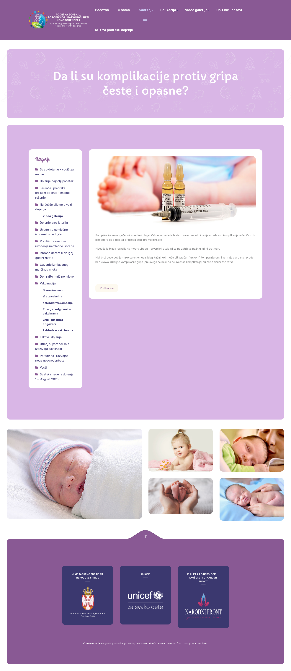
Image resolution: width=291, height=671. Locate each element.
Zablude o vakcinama (58, 330)
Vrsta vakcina (52, 296)
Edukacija (168, 10)
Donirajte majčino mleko (57, 276)
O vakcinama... (53, 290)
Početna (102, 10)
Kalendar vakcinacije (58, 303)
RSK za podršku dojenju (114, 30)
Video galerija (196, 10)
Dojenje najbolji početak (56, 181)
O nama (124, 10)
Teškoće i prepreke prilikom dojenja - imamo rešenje (52, 192)
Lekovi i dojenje (51, 337)
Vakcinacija (48, 283)
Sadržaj (145, 10)
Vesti (43, 367)
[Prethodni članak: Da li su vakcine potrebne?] (106, 288)
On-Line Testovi (229, 10)
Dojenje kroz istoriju (54, 222)
